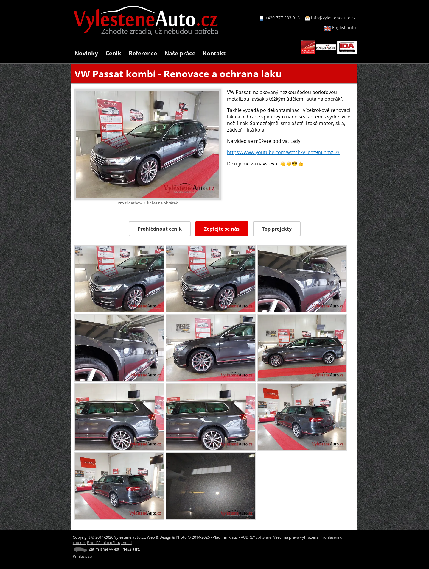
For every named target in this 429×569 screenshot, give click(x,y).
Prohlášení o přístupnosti (109, 542)
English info (340, 27)
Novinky (86, 53)
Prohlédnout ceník (160, 229)
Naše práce (179, 53)
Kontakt (214, 53)
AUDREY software (256, 537)
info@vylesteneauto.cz (333, 18)
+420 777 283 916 (282, 18)
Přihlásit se (82, 556)
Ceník (113, 53)
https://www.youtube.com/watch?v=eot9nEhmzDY (283, 152)
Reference (143, 53)
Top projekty (277, 229)
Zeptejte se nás (222, 229)
